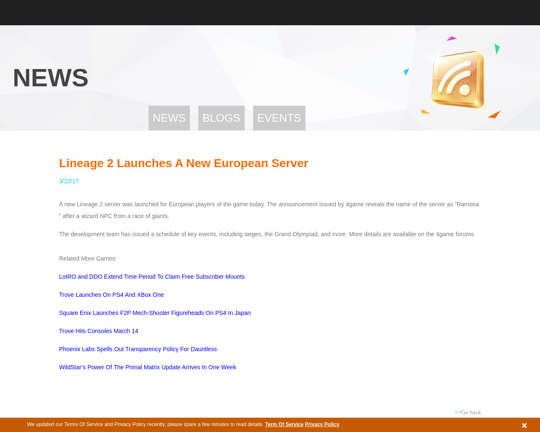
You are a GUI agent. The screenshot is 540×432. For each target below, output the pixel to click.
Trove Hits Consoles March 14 (98, 331)
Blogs (221, 118)
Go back (467, 412)
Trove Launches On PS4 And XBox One (111, 294)
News (169, 118)
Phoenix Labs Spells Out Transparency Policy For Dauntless (138, 349)
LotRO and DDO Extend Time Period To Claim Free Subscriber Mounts (152, 276)
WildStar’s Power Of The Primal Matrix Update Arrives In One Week (147, 367)
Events (279, 118)
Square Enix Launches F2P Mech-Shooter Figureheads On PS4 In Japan (155, 312)
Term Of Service (284, 424)
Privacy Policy (322, 424)
